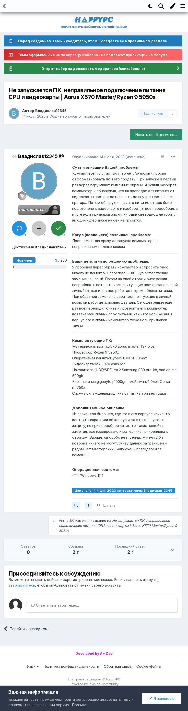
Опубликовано (99, 157)
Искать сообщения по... (156, 135)
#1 (162, 157)
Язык (33, 666)
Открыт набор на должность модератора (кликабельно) (93, 69)
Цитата (109, 505)
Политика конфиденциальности (71, 666)
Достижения (39, 247)
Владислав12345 (51, 110)
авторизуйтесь (22, 585)
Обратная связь (118, 666)
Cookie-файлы (148, 666)
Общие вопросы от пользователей (80, 116)
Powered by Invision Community (94, 684)
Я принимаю (162, 698)
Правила (79, 705)
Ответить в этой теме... (55, 605)
